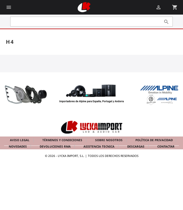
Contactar (166, 146)
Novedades (18, 146)
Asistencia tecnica (99, 146)
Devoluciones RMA (56, 146)
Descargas (136, 146)
